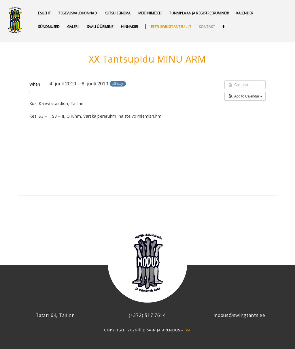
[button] (245, 96)
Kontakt (207, 26)
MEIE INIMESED (150, 13)
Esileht (44, 13)
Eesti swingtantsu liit (171, 26)
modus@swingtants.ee (239, 315)
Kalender (244, 13)
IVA (188, 330)
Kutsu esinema (118, 13)
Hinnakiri (129, 26)
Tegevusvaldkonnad (77, 13)
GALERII (73, 26)
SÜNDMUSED (48, 26)
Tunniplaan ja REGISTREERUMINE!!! (198, 13)
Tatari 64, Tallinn (55, 315)
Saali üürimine (100, 26)
